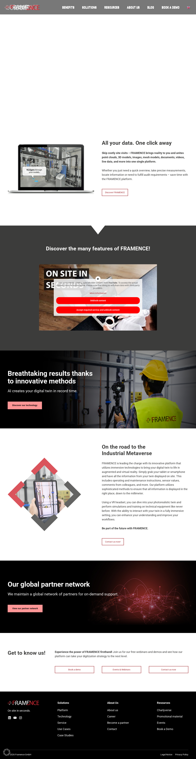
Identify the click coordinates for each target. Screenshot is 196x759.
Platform (62, 710)
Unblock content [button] (98, 300)
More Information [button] (98, 293)
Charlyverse (164, 710)
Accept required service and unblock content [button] (98, 310)
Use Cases (63, 729)
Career (111, 716)
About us (112, 710)
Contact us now (168, 669)
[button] (6, 752)
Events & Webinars (121, 669)
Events (161, 722)
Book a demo (74, 669)
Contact (112, 729)
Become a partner (118, 722)
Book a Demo (165, 729)
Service (61, 722)
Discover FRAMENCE (115, 192)
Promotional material (170, 716)
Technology (64, 716)
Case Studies (65, 735)
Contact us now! (113, 541)
